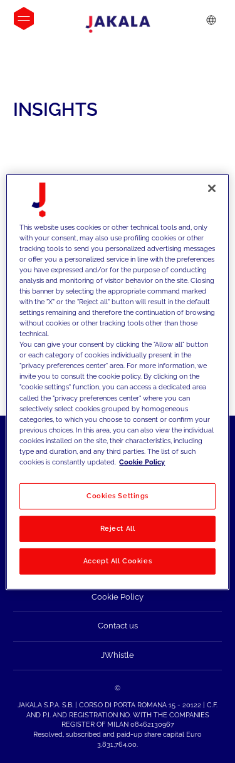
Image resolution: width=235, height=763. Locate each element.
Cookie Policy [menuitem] (117, 597)
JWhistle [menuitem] (117, 655)
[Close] (212, 188)
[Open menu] (24, 18)
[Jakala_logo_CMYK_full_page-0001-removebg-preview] (118, 24)
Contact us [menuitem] (118, 625)
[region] (117, 381)
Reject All (117, 528)
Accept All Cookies (117, 560)
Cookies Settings (117, 495)
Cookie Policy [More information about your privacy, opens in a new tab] (142, 462)
